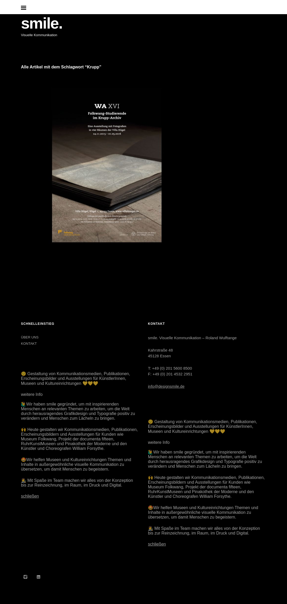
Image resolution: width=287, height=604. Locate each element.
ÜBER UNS (29, 337)
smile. (41, 23)
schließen (30, 496)
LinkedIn (38, 576)
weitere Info (32, 394)
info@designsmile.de (166, 386)
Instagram (25, 576)
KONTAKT (29, 344)
